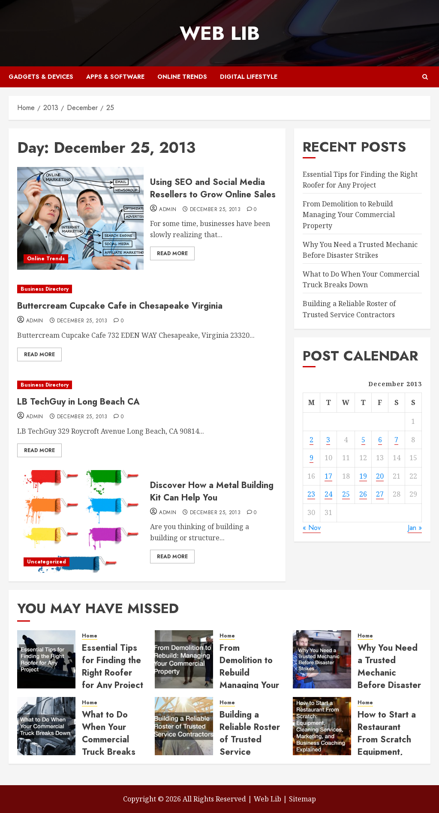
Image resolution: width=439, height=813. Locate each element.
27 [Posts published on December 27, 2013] (380, 494)
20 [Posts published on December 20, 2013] (380, 476)
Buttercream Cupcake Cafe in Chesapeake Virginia (120, 306)
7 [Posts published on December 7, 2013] (396, 439)
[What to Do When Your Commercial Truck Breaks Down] (46, 726)
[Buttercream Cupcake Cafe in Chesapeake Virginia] (147, 289)
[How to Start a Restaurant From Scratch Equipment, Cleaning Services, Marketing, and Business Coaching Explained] (322, 726)
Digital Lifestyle (248, 76)
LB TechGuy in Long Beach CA (78, 402)
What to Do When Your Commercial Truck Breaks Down (361, 279)
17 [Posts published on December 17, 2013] (328, 476)
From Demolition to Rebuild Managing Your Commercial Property (349, 214)
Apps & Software (115, 76)
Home (89, 636)
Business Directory (45, 289)
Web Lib (220, 33)
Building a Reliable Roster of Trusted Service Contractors (250, 740)
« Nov (312, 528)
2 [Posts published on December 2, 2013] (311, 439)
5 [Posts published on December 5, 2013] (363, 439)
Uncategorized (46, 562)
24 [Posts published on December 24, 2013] (328, 494)
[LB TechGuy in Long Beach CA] (147, 385)
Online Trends (182, 76)
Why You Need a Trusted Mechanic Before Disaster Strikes (389, 673)
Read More (172, 253)
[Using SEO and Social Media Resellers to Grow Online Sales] (80, 218)
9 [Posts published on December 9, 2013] (311, 457)
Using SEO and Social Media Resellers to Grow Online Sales (213, 188)
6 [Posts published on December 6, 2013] (380, 439)
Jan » (415, 528)
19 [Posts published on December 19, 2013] (363, 476)
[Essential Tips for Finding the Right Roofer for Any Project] (46, 659)
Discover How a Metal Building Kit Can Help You (212, 491)
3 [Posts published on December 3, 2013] (328, 439)
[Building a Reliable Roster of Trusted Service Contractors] (184, 726)
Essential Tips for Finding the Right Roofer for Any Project (112, 666)
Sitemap (302, 799)
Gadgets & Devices (41, 76)
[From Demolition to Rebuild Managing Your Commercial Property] (184, 659)
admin (167, 209)
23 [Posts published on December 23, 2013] (311, 494)
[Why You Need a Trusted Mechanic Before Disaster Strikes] (322, 659)
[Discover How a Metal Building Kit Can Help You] (80, 521)
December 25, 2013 (215, 209)
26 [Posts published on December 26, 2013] (363, 494)
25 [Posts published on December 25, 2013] (346, 494)
